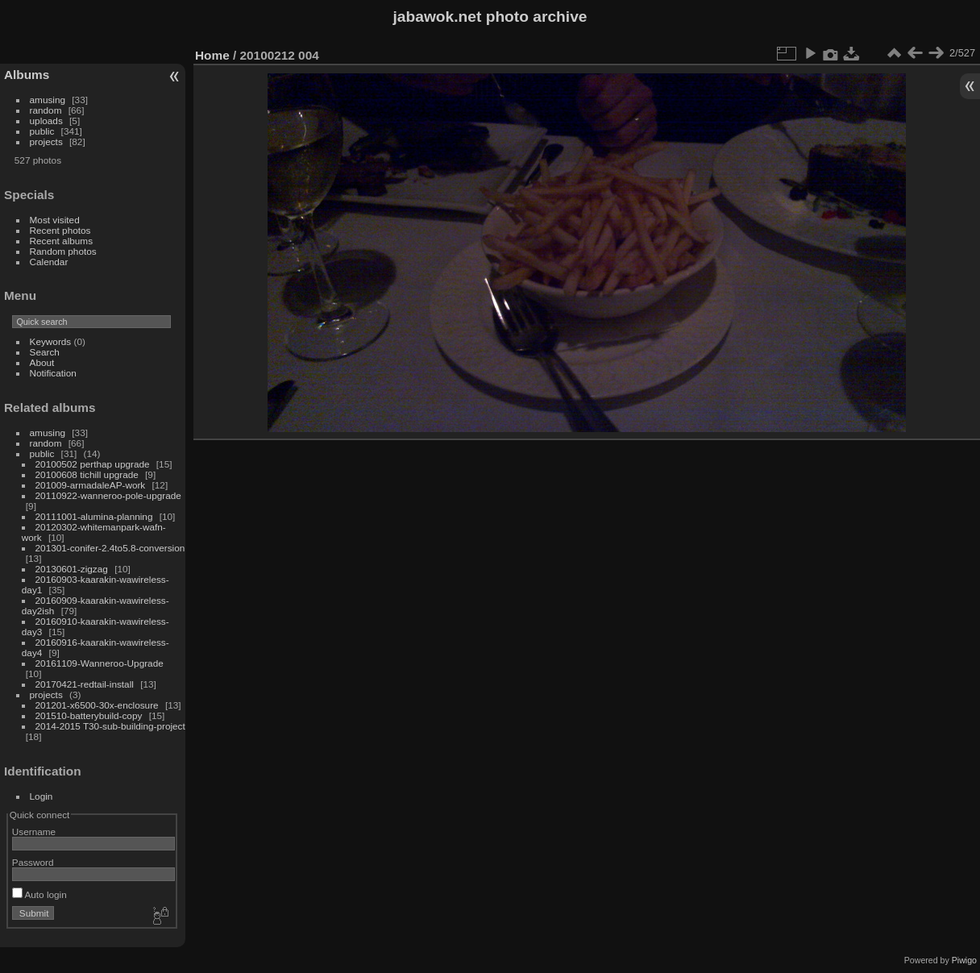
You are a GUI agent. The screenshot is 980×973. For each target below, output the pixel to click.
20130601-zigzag (71, 568)
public (42, 131)
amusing (47, 99)
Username (34, 831)
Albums (26, 74)
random (46, 110)
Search (45, 352)
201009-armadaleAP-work (90, 485)
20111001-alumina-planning (94, 516)
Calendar (49, 261)
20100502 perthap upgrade (92, 464)
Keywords (51, 341)
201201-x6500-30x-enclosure (97, 705)
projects (46, 141)
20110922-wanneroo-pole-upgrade (108, 495)
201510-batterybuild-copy (89, 715)
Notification (53, 373)
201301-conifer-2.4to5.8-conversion (110, 548)
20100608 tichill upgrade (87, 474)
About (42, 362)
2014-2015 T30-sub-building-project (110, 726)
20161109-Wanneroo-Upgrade (99, 663)
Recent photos (60, 230)
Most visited (55, 219)
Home (212, 55)
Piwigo (964, 960)
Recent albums (61, 240)
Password (33, 862)
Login (41, 796)
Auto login (39, 894)
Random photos (63, 251)
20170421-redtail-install (84, 684)
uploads (46, 120)
